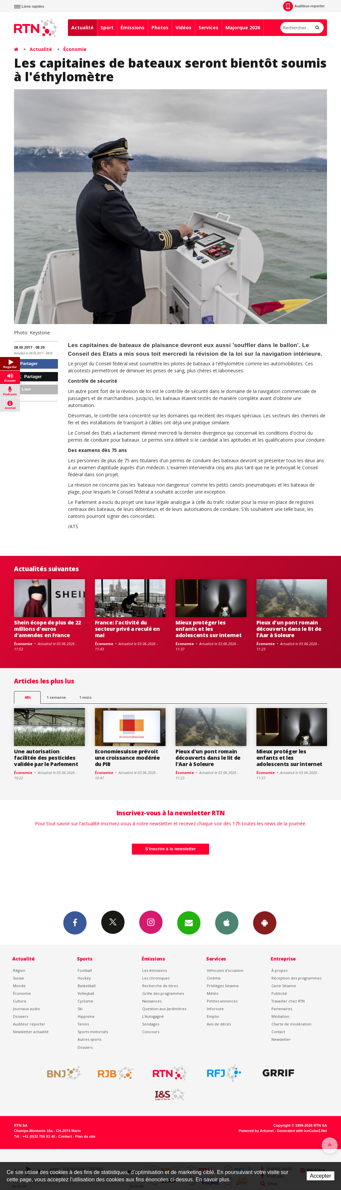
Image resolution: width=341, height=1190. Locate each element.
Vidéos (183, 27)
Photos (160, 27)
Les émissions (154, 970)
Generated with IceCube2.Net (302, 1131)
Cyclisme (85, 1001)
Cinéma (213, 978)
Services (208, 27)
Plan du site (85, 1136)
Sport (107, 27)
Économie (75, 49)
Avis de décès (219, 1024)
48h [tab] (27, 697)
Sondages (150, 1024)
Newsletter (281, 1039)
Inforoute (215, 1008)
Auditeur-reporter (304, 6)
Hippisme (86, 1016)
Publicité (279, 993)
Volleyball (86, 993)
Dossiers (20, 1016)
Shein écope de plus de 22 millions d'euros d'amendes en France (47, 629)
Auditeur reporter (29, 1024)
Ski (80, 1008)
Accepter (320, 1176)
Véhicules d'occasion (225, 970)
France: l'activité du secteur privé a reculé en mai (127, 629)
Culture (19, 1001)
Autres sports (89, 1039)
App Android (264, 922)
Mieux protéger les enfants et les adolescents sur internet (208, 629)
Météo (212, 993)
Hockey (84, 978)
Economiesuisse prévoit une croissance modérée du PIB (127, 758)
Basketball (87, 986)
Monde (19, 986)
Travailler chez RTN (288, 1001)
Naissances (152, 1001)
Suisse (18, 978)
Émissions (133, 27)
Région (19, 970)
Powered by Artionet (256, 1131)
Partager (27, 363)
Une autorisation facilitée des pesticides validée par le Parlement (46, 758)
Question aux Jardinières (164, 1008)
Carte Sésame (283, 986)
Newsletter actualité (31, 1031)
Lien (23, 389)
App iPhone (226, 922)
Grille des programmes (163, 993)
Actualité (82, 27)
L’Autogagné (153, 1016)
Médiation (280, 1016)
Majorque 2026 (242, 27)
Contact (278, 1031)
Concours (150, 1031)
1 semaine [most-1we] (56, 697)
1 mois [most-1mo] (85, 697)
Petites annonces (222, 1001)
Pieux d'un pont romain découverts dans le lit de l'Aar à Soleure (288, 629)
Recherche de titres (160, 986)
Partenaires (281, 1008)
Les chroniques (156, 978)
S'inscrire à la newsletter (170, 848)
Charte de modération (291, 1024)
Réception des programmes (296, 978)
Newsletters (188, 922)
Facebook (75, 922)
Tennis (83, 1024)
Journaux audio (26, 1008)
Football (85, 970)
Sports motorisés (93, 1031)
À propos (279, 970)
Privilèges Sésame (223, 986)
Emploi (213, 1016)
